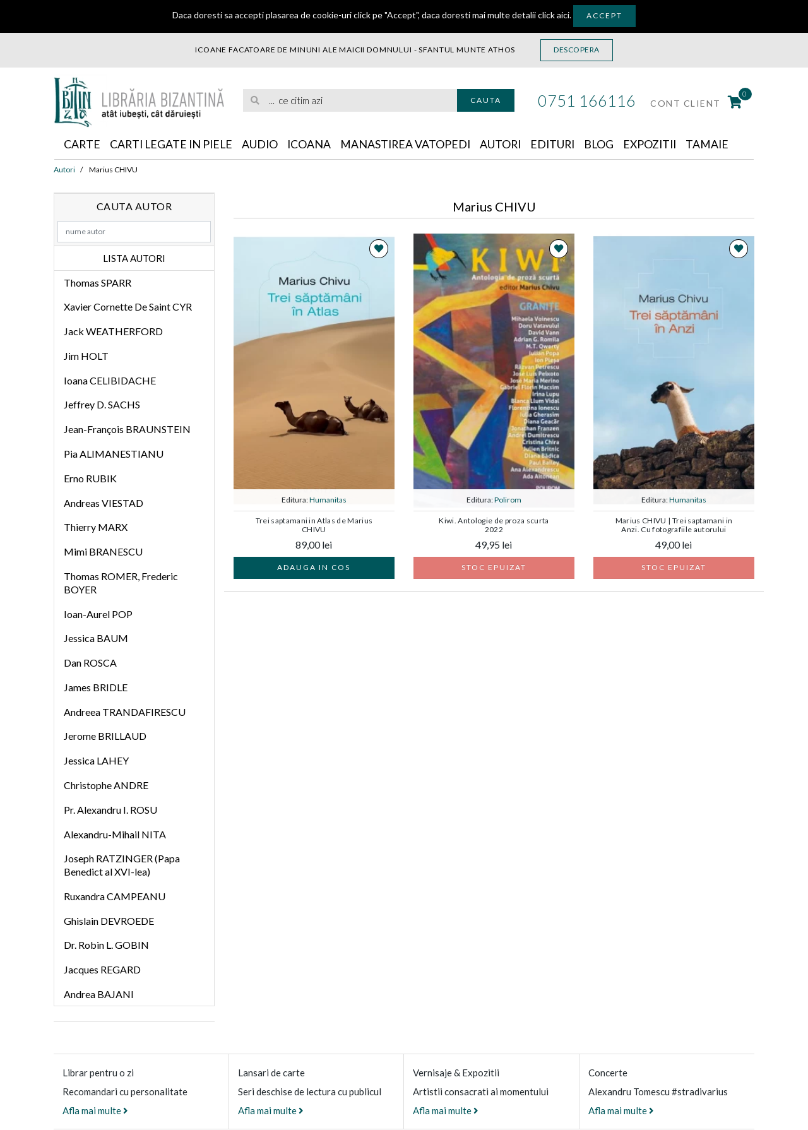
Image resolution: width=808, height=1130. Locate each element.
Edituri (561, 145)
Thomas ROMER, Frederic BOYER (121, 582)
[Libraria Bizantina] (139, 99)
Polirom (507, 499)
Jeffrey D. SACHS (102, 405)
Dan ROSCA (90, 663)
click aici (553, 14)
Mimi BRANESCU (103, 552)
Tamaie (720, 145)
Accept (604, 15)
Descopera (577, 49)
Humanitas (328, 499)
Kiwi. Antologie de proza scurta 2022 (494, 525)
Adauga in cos (313, 567)
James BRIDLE (96, 687)
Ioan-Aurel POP (98, 614)
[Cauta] (255, 101)
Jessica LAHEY (96, 761)
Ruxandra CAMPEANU (114, 896)
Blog (608, 145)
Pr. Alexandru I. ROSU (110, 810)
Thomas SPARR (97, 282)
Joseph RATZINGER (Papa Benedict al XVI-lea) (122, 865)
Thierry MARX (96, 527)
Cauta (485, 100)
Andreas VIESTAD (103, 503)
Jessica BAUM (96, 639)
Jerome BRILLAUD (105, 736)
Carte (82, 145)
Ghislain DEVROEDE (109, 921)
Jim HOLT (86, 356)
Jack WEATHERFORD (113, 332)
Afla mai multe (95, 1110)
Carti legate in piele (173, 145)
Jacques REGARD (102, 970)
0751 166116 (587, 100)
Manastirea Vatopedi (411, 145)
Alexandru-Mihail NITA (115, 834)
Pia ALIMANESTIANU (113, 454)
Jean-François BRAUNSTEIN (127, 430)
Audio (264, 145)
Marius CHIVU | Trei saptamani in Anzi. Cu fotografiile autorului (674, 525)
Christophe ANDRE (106, 785)
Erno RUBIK (90, 478)
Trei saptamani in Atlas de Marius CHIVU (314, 525)
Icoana (314, 145)
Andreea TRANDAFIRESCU (125, 712)
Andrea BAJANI (99, 994)
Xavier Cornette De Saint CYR (128, 307)
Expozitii (661, 145)
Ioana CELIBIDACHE (110, 380)
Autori (507, 145)
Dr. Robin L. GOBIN (106, 945)
